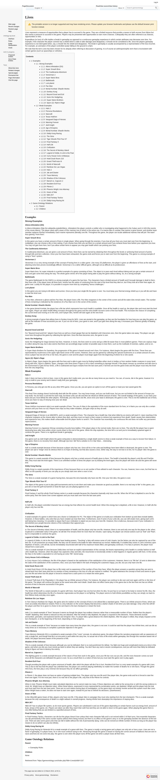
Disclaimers (54, 775)
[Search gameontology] (142, 8)
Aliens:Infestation (33, 228)
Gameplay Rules (36, 748)
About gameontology (42, 775)
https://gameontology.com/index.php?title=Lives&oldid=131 (60, 761)
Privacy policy (29, 775)
